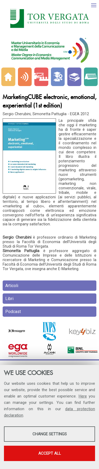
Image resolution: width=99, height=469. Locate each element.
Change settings (49, 434)
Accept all (49, 453)
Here (83, 396)
